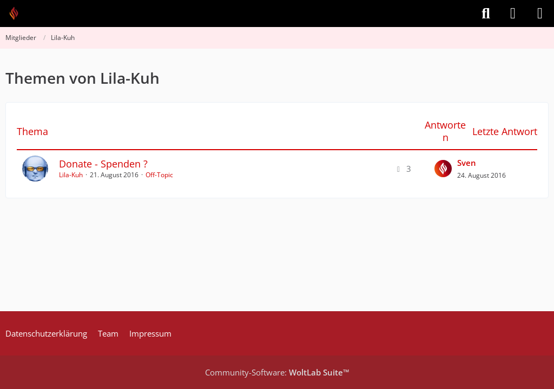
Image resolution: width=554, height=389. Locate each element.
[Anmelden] (513, 13)
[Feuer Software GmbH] (17, 13)
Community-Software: (277, 372)
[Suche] (486, 13)
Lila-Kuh (71, 174)
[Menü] (540, 13)
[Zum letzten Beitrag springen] (443, 168)
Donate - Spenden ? (103, 163)
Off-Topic (159, 174)
